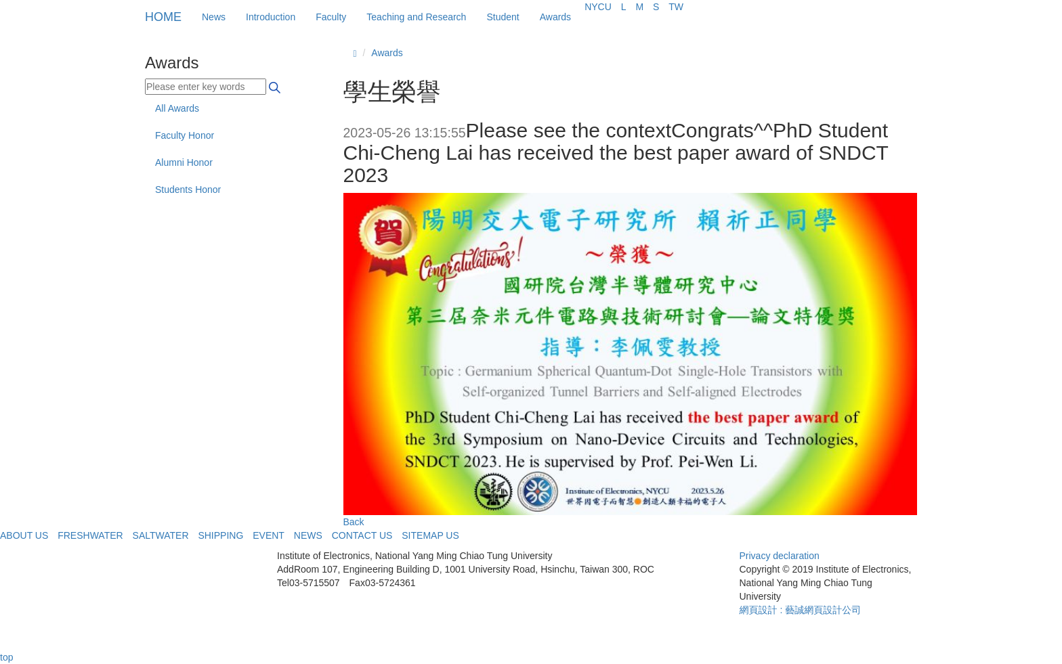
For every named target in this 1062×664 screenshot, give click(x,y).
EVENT (268, 535)
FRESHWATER (90, 535)
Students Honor (188, 189)
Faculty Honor (184, 135)
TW (675, 6)
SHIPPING (220, 535)
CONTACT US (362, 535)
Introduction (270, 17)
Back (353, 521)
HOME (163, 17)
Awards (555, 17)
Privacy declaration (780, 555)
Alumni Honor (184, 162)
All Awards (177, 108)
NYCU (598, 6)
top (6, 657)
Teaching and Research (416, 17)
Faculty (331, 17)
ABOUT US (24, 535)
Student (502, 17)
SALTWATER (161, 535)
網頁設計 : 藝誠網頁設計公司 (801, 609)
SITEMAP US (430, 535)
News (214, 17)
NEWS (308, 535)
